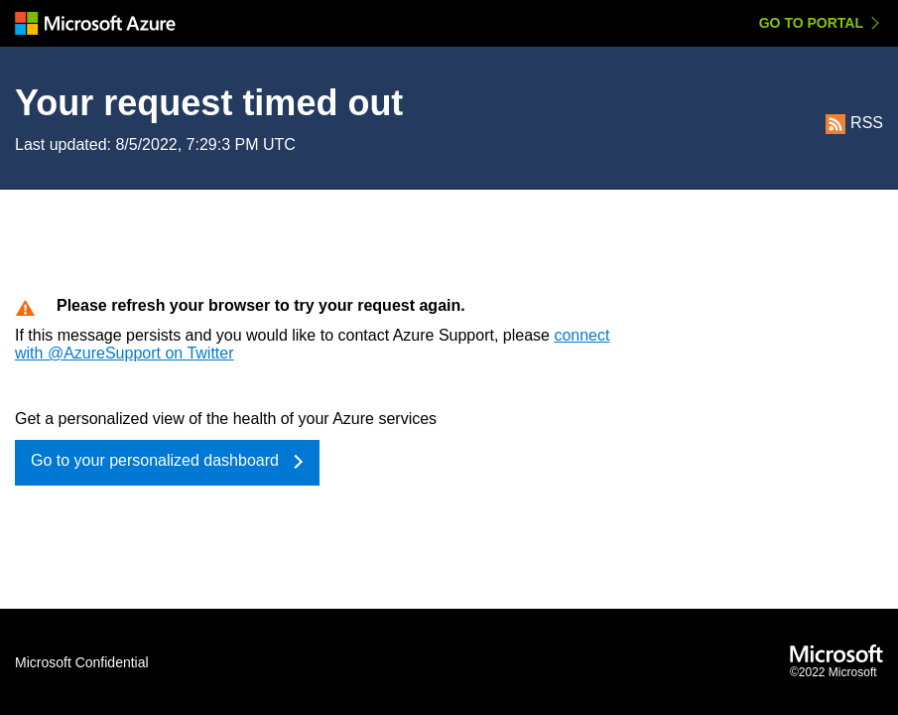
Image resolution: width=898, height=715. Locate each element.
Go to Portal (811, 23)
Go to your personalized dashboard (155, 460)
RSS (854, 122)
